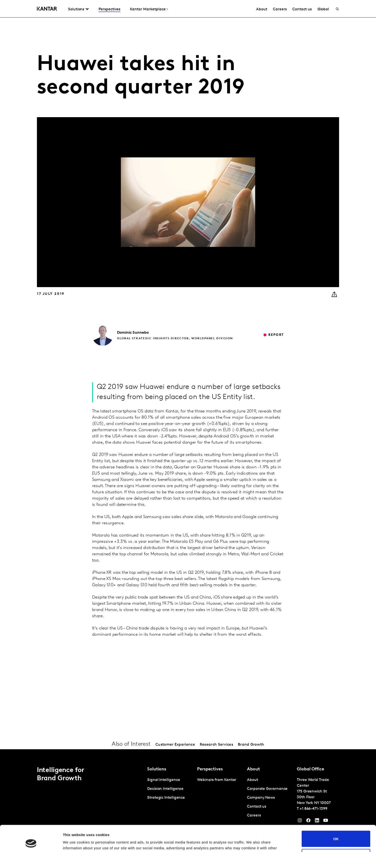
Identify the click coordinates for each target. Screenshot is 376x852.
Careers (280, 9)
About (261, 9)
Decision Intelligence (165, 789)
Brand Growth (251, 745)
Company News (261, 798)
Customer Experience (175, 745)
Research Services (216, 745)
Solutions (76, 9)
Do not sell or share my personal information (336, 832)
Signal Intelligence (163, 780)
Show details (74, 842)
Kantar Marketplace (148, 9)
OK (336, 814)
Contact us (301, 9)
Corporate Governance (267, 789)
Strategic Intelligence (166, 798)
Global (323, 9)
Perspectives (109, 9)
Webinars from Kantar (216, 780)
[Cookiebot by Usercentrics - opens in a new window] (31, 842)
